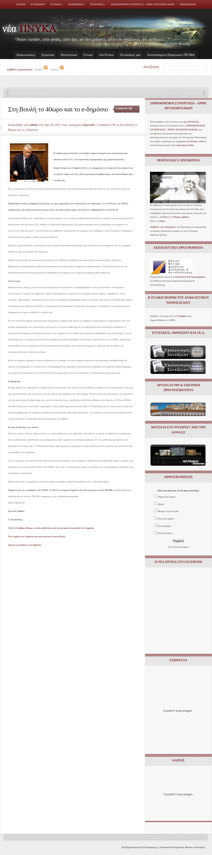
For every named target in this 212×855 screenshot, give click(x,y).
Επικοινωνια (188, 4)
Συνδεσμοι (38, 4)
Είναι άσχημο (164, 526)
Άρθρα (42, 69)
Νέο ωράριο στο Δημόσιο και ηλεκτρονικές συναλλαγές (185, 93)
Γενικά (88, 55)
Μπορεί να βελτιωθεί (168, 511)
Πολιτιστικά (69, 55)
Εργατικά (48, 55)
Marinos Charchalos (195, 847)
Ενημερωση (76, 4)
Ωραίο (161, 504)
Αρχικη (20, 4)
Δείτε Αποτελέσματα (178, 546)
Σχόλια (57, 69)
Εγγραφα (56, 4)
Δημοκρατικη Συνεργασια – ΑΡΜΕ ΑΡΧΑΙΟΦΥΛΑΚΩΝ (143, 4)
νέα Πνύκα (106, 55)
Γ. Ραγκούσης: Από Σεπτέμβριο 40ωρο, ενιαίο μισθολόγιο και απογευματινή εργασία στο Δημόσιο (29, 93)
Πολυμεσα (98, 4)
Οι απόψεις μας (130, 55)
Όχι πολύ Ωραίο (166, 518)
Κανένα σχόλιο (165, 533)
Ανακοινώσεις (25, 55)
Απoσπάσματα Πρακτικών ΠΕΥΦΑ (171, 55)
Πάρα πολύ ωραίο (167, 496)
